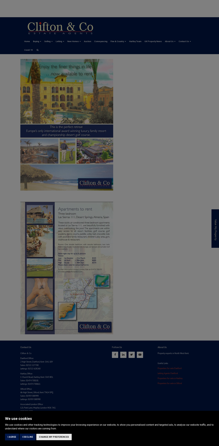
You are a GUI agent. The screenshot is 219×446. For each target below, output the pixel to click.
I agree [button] (12, 437)
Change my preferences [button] (54, 437)
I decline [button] (27, 437)
